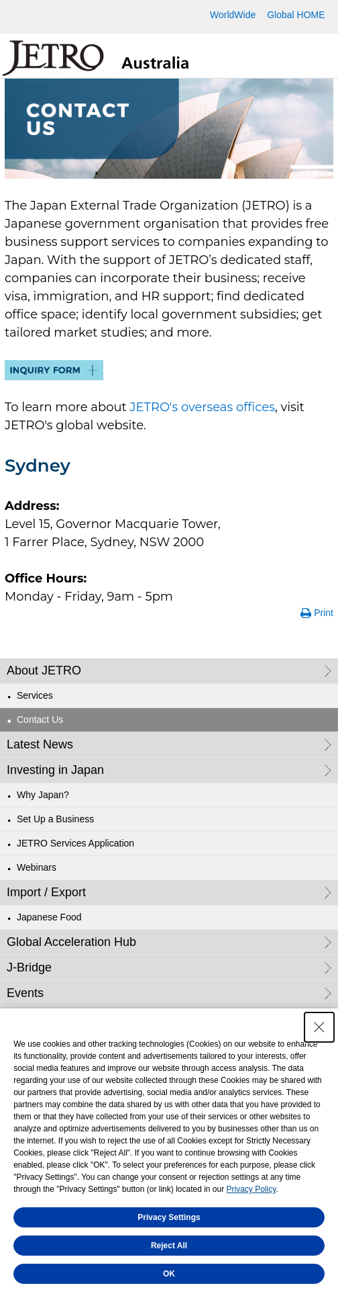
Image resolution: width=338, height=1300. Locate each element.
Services (35, 695)
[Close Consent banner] (319, 1031)
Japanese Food (49, 917)
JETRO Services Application (75, 843)
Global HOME (296, 14)
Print (323, 612)
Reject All (169, 1249)
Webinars (36, 867)
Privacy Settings (168, 1221)
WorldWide (233, 14)
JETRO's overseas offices (202, 407)
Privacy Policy (251, 1193)
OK (169, 1278)
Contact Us (40, 719)
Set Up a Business (55, 819)
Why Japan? (43, 794)
